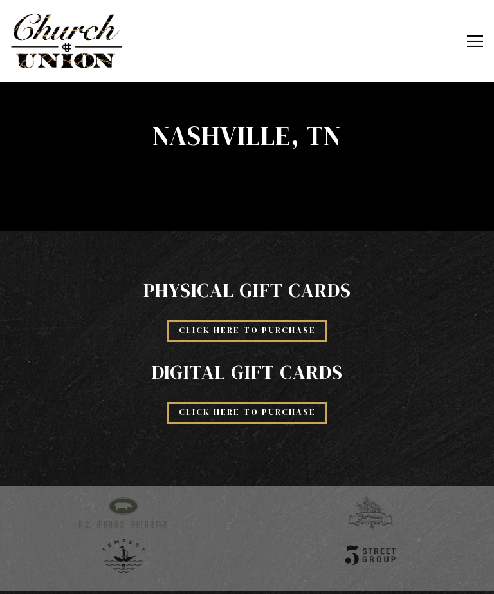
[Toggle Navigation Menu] (475, 41)
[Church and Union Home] (67, 41)
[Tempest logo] (123, 555)
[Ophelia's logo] (370, 512)
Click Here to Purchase (247, 330)
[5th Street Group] (370, 555)
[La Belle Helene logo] (123, 512)
